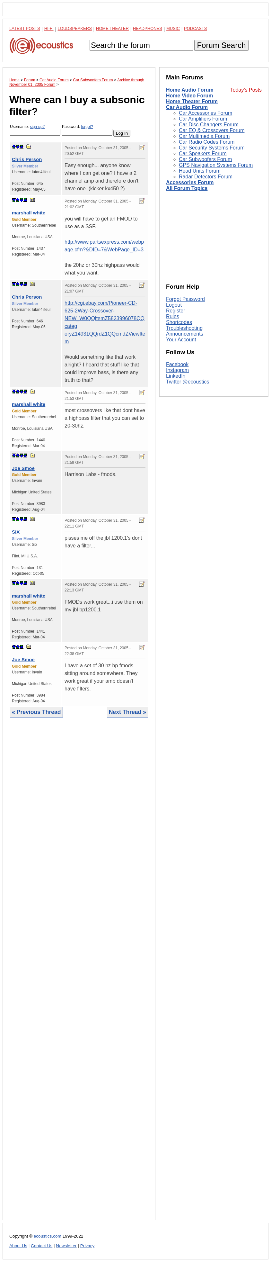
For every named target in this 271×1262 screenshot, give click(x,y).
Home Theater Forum (192, 101)
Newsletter (66, 1245)
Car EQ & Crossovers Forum (211, 130)
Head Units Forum (200, 171)
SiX (16, 532)
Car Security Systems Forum (211, 147)
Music (173, 28)
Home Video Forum (189, 95)
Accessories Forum (190, 182)
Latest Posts (24, 28)
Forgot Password (185, 299)
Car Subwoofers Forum (205, 159)
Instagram (177, 370)
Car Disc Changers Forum (209, 124)
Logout (174, 305)
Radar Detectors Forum (205, 176)
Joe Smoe (23, 468)
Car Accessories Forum (205, 113)
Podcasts (195, 28)
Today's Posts (246, 90)
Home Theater (112, 28)
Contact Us (41, 1245)
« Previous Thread (36, 712)
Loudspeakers (75, 28)
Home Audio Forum (190, 90)
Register (175, 310)
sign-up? (37, 126)
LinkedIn (176, 376)
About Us (18, 1245)
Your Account (181, 339)
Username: (35, 130)
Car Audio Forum (187, 107)
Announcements (184, 334)
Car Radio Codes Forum (206, 142)
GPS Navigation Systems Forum (216, 165)
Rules (172, 316)
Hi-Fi (49, 28)
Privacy (87, 1245)
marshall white (28, 212)
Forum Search (221, 45)
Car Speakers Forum (203, 153)
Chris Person (27, 159)
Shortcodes (179, 322)
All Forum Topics (186, 188)
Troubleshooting (184, 328)
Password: (87, 130)
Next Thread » (127, 712)
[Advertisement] (79, 973)
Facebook (177, 364)
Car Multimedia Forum (204, 136)
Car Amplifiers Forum (203, 119)
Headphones (147, 28)
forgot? (87, 126)
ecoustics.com (47, 1236)
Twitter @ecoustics (187, 381)
